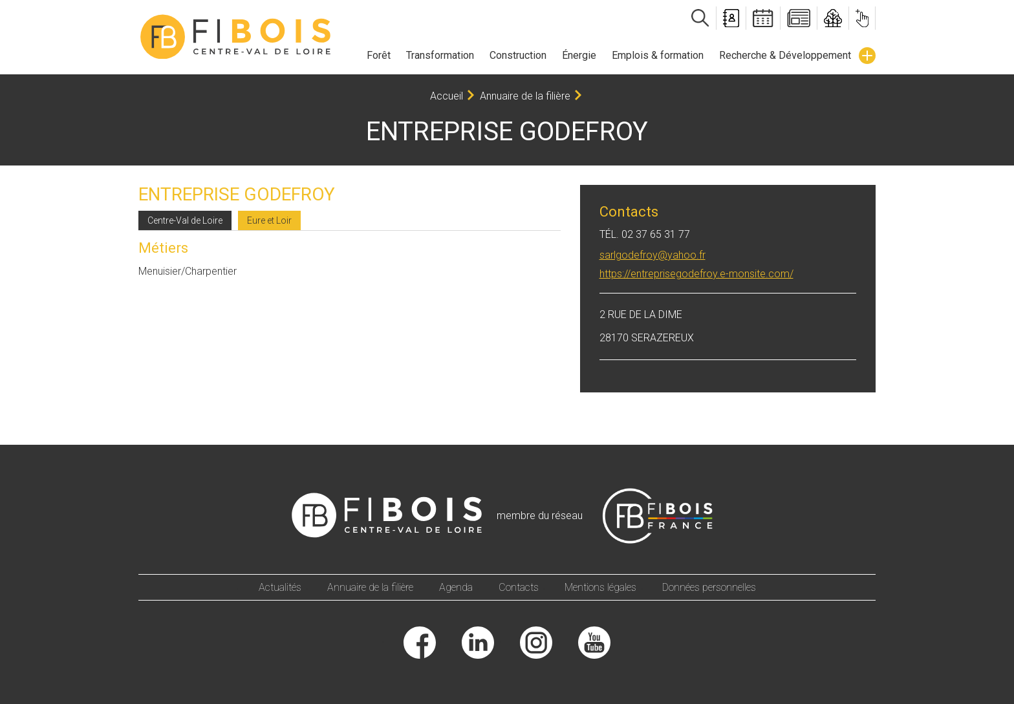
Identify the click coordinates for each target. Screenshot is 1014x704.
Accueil (446, 96)
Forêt (379, 55)
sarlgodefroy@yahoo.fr (652, 255)
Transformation (440, 55)
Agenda (456, 587)
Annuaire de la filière (525, 96)
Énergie (579, 55)
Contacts (519, 587)
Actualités (280, 587)
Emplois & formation (658, 55)
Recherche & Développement (785, 55)
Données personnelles (709, 587)
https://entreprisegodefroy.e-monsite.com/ (696, 274)
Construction (518, 55)
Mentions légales (600, 587)
